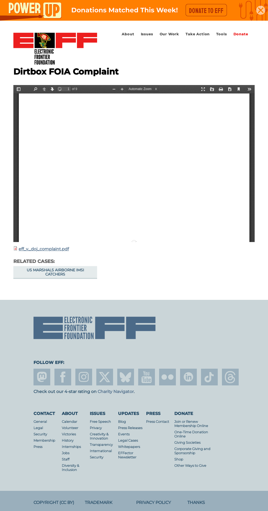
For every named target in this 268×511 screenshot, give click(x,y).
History (68, 440)
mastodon (42, 377)
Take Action (198, 34)
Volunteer (70, 428)
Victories (69, 434)
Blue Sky (125, 377)
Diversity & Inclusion (70, 468)
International (101, 451)
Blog (122, 422)
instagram (83, 377)
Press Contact (157, 422)
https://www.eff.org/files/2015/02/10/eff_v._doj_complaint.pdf (134, 163)
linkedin (188, 377)
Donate (240, 34)
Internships (71, 447)
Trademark (98, 502)
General (40, 422)
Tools (221, 34)
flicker (167, 377)
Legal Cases (128, 440)
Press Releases (130, 428)
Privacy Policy (153, 502)
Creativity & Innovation (99, 436)
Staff (65, 459)
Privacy (96, 428)
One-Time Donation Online (191, 434)
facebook (62, 377)
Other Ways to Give (190, 466)
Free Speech (100, 422)
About (128, 34)
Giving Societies (187, 443)
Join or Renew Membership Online (191, 424)
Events (124, 434)
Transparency (101, 445)
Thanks (196, 502)
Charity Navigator (116, 391)
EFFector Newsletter (127, 455)
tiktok (209, 377)
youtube (146, 377)
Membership (44, 440)
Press (38, 447)
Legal (38, 428)
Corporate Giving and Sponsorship (192, 451)
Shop (178, 459)
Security (40, 434)
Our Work (169, 34)
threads (230, 377)
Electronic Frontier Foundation (55, 49)
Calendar (69, 422)
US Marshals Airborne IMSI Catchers (55, 272)
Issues (147, 34)
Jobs (65, 453)
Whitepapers (129, 447)
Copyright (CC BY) (54, 502)
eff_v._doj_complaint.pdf (44, 248)
